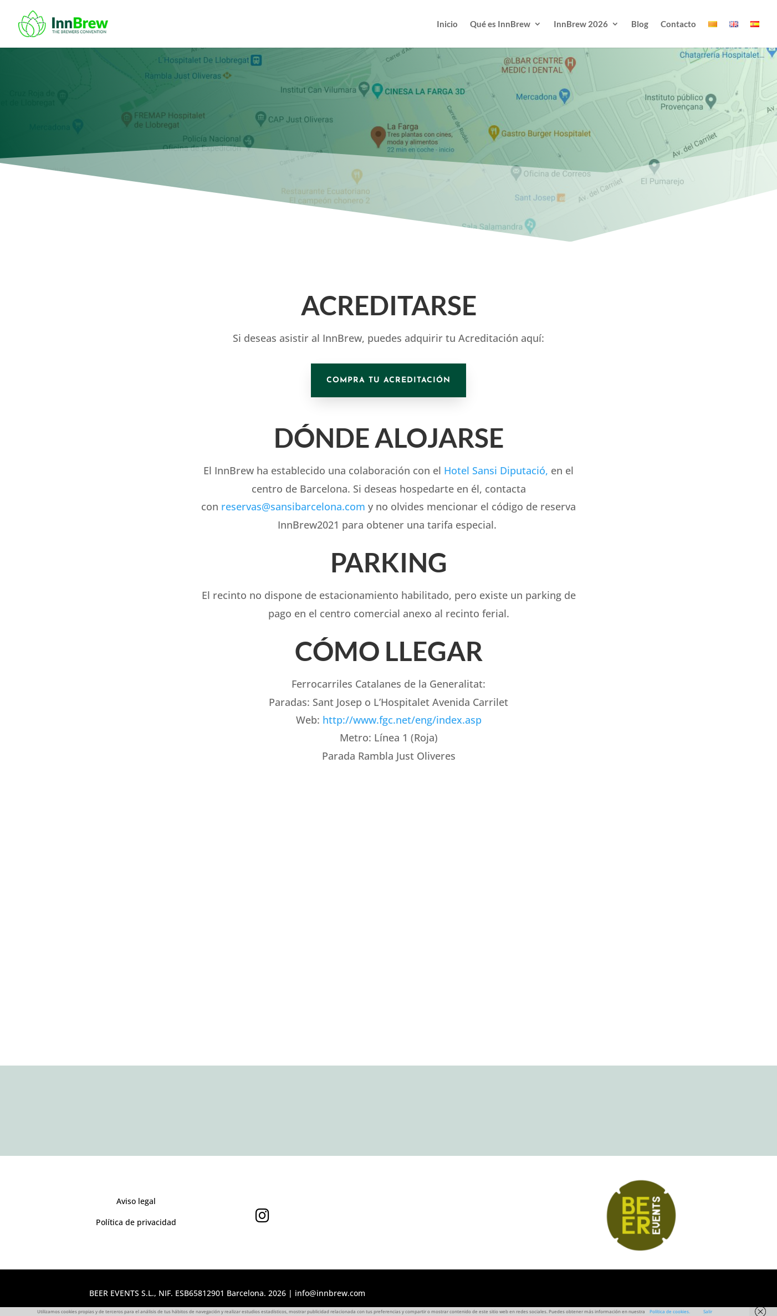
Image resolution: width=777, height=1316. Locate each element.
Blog (639, 24)
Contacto (678, 24)
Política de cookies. (670, 1311)
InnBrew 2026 (581, 24)
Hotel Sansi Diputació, (496, 470)
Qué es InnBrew (500, 24)
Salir (707, 1311)
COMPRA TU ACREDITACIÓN (388, 380)
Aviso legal (136, 1201)
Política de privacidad (136, 1222)
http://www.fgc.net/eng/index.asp (402, 719)
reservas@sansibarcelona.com (293, 506)
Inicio (447, 24)
